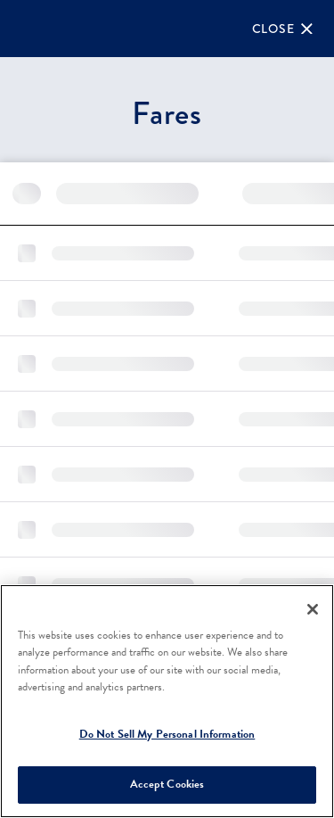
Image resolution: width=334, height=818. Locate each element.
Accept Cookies (167, 784)
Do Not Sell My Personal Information (167, 734)
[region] (167, 701)
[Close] (282, 28)
